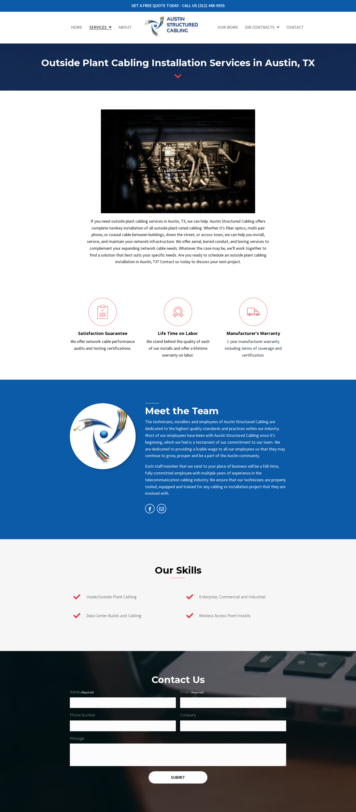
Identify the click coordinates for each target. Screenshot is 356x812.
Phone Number (82, 714)
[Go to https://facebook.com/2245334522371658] (149, 509)
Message (77, 737)
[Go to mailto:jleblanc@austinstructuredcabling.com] (161, 509)
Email (191, 692)
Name (82, 692)
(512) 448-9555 (211, 5)
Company (188, 714)
